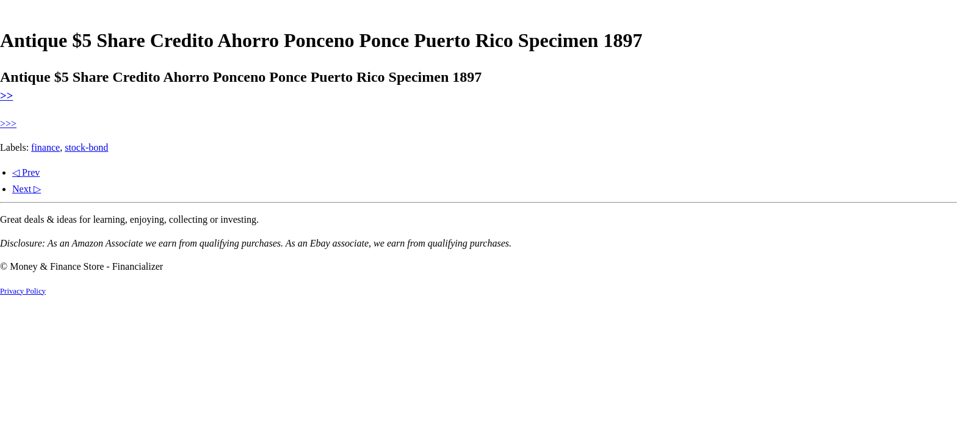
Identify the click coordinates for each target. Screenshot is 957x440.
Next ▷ (26, 189)
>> (6, 95)
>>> (8, 123)
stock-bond (86, 147)
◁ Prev (26, 172)
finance (45, 147)
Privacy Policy (23, 291)
